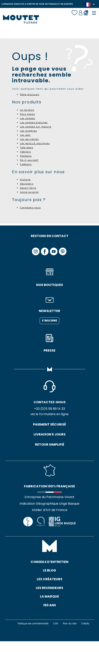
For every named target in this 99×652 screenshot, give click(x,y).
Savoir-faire (29, 187)
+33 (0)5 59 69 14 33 (49, 409)
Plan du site (78, 630)
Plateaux (26, 155)
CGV (63, 630)
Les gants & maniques (37, 143)
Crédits (53, 634)
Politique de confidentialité (39, 630)
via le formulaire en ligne (49, 415)
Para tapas (28, 114)
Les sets (26, 134)
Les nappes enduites (36, 122)
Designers (28, 183)
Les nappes (29, 118)
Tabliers (26, 151)
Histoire (26, 179)
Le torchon (28, 109)
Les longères (30, 130)
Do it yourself (30, 159)
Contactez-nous (32, 207)
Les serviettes (31, 139)
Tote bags (27, 147)
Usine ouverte (31, 191)
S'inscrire (50, 321)
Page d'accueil (31, 94)
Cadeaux (26, 164)
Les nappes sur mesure (38, 126)
